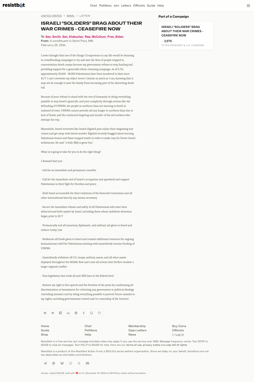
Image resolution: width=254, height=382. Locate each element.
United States (51, 15)
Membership (137, 326)
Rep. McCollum (95, 36)
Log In (178, 334)
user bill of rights (176, 344)
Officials (139, 5)
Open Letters (137, 330)
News (132, 334)
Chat (93, 5)
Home (45, 326)
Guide (151, 5)
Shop (44, 334)
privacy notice (151, 344)
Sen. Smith (53, 36)
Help (160, 5)
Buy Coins (179, 326)
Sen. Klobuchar (72, 36)
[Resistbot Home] (14, 8)
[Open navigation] (248, 6)
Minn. (71, 15)
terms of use (134, 344)
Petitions (105, 5)
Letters (126, 5)
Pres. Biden (115, 36)
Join (116, 5)
